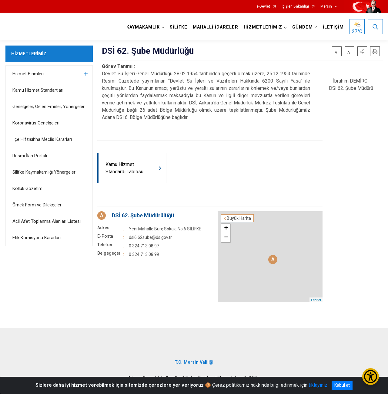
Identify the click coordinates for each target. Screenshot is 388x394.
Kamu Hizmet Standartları (37, 90)
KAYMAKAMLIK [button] (143, 27)
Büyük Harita (239, 218)
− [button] (226, 237)
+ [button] (226, 228)
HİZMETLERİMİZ (28, 53)
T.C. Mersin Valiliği (194, 362)
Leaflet (316, 300)
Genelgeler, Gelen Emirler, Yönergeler (48, 106)
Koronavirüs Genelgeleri (35, 123)
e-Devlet (263, 6)
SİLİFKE (178, 27)
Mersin (326, 6)
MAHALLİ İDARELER (215, 27)
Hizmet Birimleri (28, 73)
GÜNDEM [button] (302, 27)
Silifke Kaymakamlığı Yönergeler (43, 172)
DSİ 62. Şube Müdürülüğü (143, 215)
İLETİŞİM (333, 27)
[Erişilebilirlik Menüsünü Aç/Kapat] (370, 376)
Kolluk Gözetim (27, 188)
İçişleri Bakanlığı (295, 6)
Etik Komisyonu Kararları (36, 237)
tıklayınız (318, 385)
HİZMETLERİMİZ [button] (263, 27)
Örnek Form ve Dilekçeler (37, 205)
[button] (362, 51)
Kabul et (342, 385)
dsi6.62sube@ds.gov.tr (150, 237)
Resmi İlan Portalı (29, 155)
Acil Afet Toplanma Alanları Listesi (46, 221)
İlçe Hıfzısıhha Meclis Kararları (42, 139)
